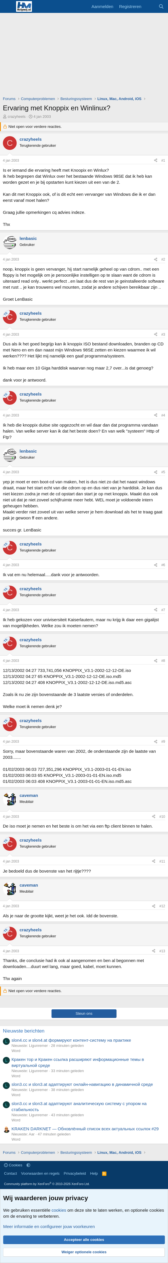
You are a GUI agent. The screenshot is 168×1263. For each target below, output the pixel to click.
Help (94, 1173)
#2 (163, 259)
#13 (162, 951)
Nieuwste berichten (24, 1031)
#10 (162, 817)
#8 (163, 661)
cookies (58, 1210)
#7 (163, 610)
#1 (163, 161)
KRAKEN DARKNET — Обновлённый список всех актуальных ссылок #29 (85, 1128)
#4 (163, 415)
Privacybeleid (75, 1173)
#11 (162, 861)
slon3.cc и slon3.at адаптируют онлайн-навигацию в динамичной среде (82, 1084)
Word (16, 1051)
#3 (163, 335)
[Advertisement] (85, 56)
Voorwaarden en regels (40, 1173)
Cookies (13, 1165)
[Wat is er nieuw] (149, 6)
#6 (163, 565)
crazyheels (17, 116)
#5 (163, 472)
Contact (10, 1173)
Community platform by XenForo (47, 1184)
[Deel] (155, 160)
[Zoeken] (161, 6)
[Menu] (8, 6)
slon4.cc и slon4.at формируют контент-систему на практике (71, 1040)
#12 (162, 906)
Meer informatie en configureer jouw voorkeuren (49, 1226)
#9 (163, 742)
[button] (28, 1165)
